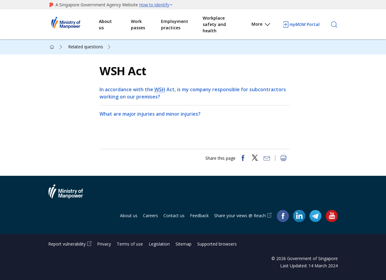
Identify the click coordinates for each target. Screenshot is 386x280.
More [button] (261, 25)
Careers (150, 215)
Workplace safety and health (214, 24)
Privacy (104, 244)
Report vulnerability (67, 244)
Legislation (159, 244)
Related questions (85, 47)
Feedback (199, 215)
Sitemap (183, 244)
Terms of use (130, 244)
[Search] (334, 24)
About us (105, 24)
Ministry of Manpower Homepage (73, 24)
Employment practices (174, 24)
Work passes (138, 24)
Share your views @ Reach (240, 215)
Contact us (174, 215)
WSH (159, 89)
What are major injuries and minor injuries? (150, 114)
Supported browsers (217, 244)
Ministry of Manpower (70, 195)
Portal (301, 24)
